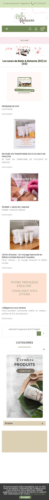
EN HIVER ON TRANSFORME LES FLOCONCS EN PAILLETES (23, 155)
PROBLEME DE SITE (10, 106)
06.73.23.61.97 (38, 3)
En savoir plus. (38, 493)
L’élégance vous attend (14, 308)
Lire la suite (7, 114)
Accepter (25, 497)
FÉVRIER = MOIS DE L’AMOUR (15, 207)
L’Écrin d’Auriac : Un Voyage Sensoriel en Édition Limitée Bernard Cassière (22, 256)
